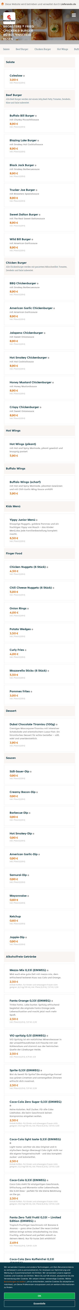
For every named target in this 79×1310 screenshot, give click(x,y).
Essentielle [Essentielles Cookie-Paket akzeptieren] (39, 1303)
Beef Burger (22, 49)
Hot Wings (62, 49)
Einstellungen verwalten (15, 1281)
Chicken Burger (43, 49)
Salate (6, 49)
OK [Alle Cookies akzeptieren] (39, 1296)
